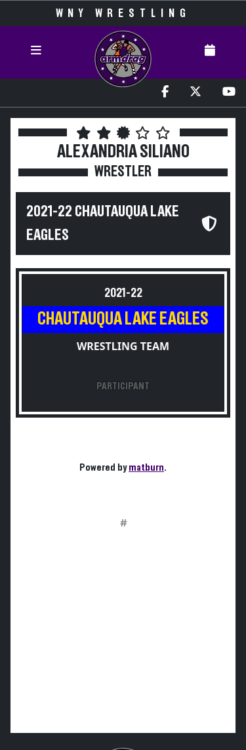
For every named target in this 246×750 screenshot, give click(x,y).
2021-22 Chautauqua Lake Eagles (102, 223)
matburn (146, 467)
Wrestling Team (123, 346)
